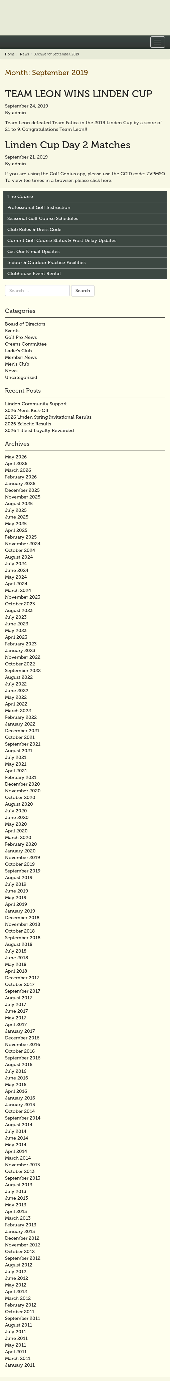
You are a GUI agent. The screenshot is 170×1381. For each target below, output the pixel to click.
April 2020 (16, 831)
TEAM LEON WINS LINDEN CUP (78, 94)
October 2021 (20, 737)
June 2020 (17, 817)
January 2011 (20, 1365)
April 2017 (16, 1024)
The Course (20, 196)
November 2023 (22, 597)
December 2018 (22, 918)
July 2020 (16, 811)
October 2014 (20, 1111)
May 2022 (16, 697)
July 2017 (15, 1004)
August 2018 (18, 944)
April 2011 (16, 1352)
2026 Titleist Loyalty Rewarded (39, 430)
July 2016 (15, 1071)
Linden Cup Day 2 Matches (68, 145)
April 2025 (16, 530)
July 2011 (15, 1332)
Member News (21, 357)
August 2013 (18, 1185)
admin (19, 113)
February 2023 (21, 644)
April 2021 (16, 771)
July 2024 (16, 564)
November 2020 (23, 791)
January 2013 (20, 1231)
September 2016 (22, 1058)
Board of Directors (25, 324)
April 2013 (16, 1211)
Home (10, 54)
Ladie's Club (18, 351)
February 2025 (21, 537)
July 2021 (15, 757)
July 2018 (15, 951)
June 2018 (16, 958)
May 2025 (16, 524)
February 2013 (20, 1225)
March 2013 (18, 1218)
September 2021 (22, 744)
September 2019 (22, 871)
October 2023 (20, 604)
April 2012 (16, 1292)
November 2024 (22, 544)
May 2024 (16, 577)
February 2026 (21, 477)
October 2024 (20, 550)
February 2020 (21, 844)
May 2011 (15, 1345)
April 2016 (16, 1091)
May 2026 (16, 457)
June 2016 (16, 1078)
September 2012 (22, 1258)
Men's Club (17, 364)
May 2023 (16, 630)
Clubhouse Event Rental (34, 273)
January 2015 (20, 1105)
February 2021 (20, 777)
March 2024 (18, 590)
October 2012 (20, 1251)
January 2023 (20, 650)
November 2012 (22, 1245)
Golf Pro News (21, 337)
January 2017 (20, 1031)
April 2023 (16, 637)
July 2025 (16, 510)
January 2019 (20, 911)
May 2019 (15, 898)
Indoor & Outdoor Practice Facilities (46, 262)
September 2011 (22, 1318)
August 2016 (18, 1064)
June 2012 (16, 1278)
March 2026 (18, 470)
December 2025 (22, 490)
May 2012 (15, 1285)
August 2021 (18, 751)
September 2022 (23, 670)
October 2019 (20, 864)
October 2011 (19, 1312)
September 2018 (22, 938)
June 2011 (16, 1338)
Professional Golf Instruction (38, 207)
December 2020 (22, 784)
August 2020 (19, 804)
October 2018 (20, 931)
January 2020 (20, 851)
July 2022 (16, 684)
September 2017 (22, 991)
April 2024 (16, 584)
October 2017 (19, 984)
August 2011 (18, 1325)
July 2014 (15, 1131)
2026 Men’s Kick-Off (26, 410)
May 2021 (15, 764)
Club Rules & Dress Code (34, 229)
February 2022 (21, 717)
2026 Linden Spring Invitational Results (48, 417)
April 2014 (16, 1151)
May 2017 (15, 1018)
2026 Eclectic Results (28, 424)
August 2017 (18, 998)
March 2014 (18, 1158)
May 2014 (15, 1145)
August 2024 (19, 557)
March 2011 (17, 1358)
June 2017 (16, 1011)
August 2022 (19, 677)
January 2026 (20, 483)
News (24, 54)
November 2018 (22, 924)
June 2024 (16, 570)
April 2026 (16, 463)
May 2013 (15, 1205)
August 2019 (18, 877)
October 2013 (20, 1171)
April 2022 (16, 704)
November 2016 (22, 1044)
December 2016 (22, 1038)
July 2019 (15, 884)
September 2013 (22, 1178)
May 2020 (16, 824)
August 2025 (19, 504)
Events (12, 331)
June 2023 (16, 624)
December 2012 (22, 1238)
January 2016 (20, 1098)
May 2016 (15, 1085)
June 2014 (16, 1138)
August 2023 (19, 610)
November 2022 (22, 657)
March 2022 (18, 711)
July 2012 (15, 1271)
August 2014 (18, 1125)
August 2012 (18, 1265)
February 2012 (20, 1305)
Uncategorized (21, 377)
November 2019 (22, 857)
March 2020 (18, 837)
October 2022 (20, 664)
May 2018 (15, 964)
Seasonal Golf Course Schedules (42, 218)
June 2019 (16, 891)
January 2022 (20, 724)
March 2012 (18, 1298)
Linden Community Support (36, 404)
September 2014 (22, 1118)
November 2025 (22, 497)
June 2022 (16, 691)
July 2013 (15, 1191)
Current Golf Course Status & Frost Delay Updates (61, 240)
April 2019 (16, 904)
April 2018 (16, 971)
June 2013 (16, 1198)
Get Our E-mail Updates (33, 251)
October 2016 (20, 1051)
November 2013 (22, 1165)
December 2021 (22, 731)
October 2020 (20, 797)
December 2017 (22, 978)
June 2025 (16, 517)
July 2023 (16, 617)
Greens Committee (26, 344)
